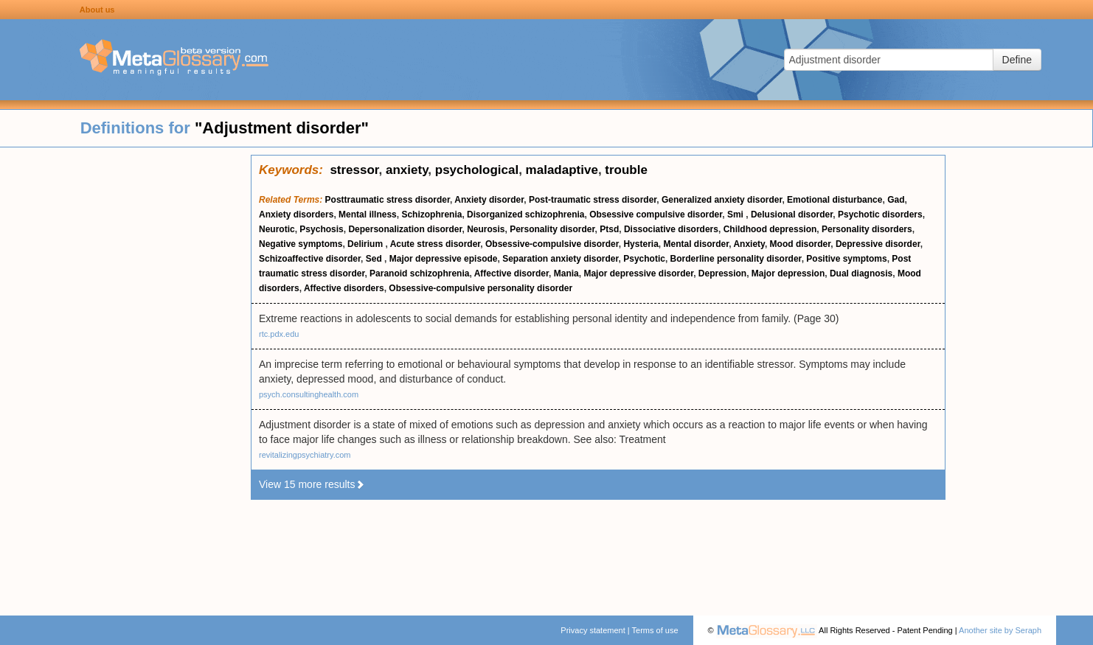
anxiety (407, 170)
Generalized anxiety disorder (722, 200)
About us (97, 9)
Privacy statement (593, 630)
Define (1017, 60)
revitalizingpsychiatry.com (305, 454)
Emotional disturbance (834, 200)
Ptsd (609, 229)
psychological (476, 170)
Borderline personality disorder (736, 259)
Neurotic (277, 229)
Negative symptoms (300, 244)
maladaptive (562, 170)
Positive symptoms (846, 259)
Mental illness (368, 214)
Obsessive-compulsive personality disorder (480, 288)
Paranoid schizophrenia (419, 273)
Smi (736, 214)
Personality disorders (867, 229)
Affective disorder (511, 273)
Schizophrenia (431, 214)
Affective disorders (344, 288)
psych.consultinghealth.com (308, 394)
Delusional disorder (792, 214)
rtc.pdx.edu (279, 334)
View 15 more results (312, 484)
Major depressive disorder (638, 273)
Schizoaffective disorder (310, 259)
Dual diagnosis (861, 273)
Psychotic (644, 259)
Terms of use (655, 630)
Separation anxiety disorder (560, 259)
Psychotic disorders (880, 214)
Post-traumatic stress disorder (592, 200)
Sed (375, 259)
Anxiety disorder (489, 200)
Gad (895, 200)
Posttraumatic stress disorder (387, 200)
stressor (354, 170)
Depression (722, 273)
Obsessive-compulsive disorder (552, 244)
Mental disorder (696, 244)
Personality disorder (552, 229)
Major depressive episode (443, 259)
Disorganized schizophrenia (525, 214)
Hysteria (640, 244)
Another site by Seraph (1000, 630)
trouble (626, 170)
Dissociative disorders (671, 229)
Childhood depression (770, 229)
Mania (566, 273)
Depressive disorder (878, 244)
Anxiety (748, 244)
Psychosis (321, 229)
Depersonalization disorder (405, 229)
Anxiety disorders (296, 214)
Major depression (788, 273)
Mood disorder (800, 244)
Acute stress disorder (435, 244)
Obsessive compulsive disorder (655, 214)
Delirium (366, 244)
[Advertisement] (125, 376)
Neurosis (485, 229)
